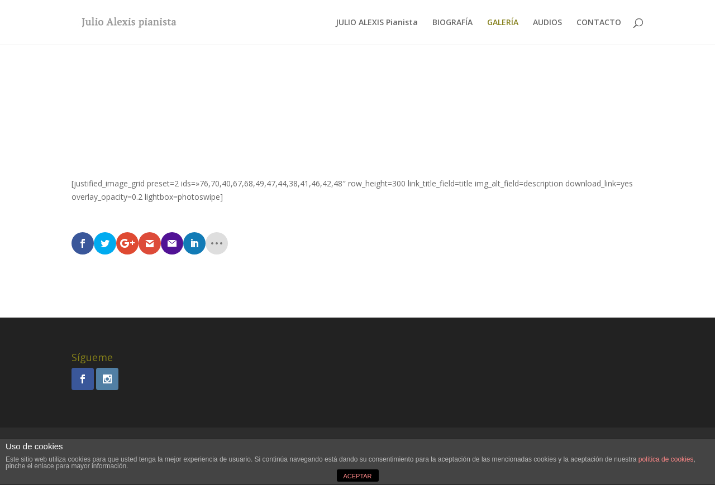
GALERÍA (502, 22)
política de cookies (666, 459)
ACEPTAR (357, 476)
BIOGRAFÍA (452, 22)
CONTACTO (598, 22)
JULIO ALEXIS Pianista (377, 22)
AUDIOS (547, 22)
